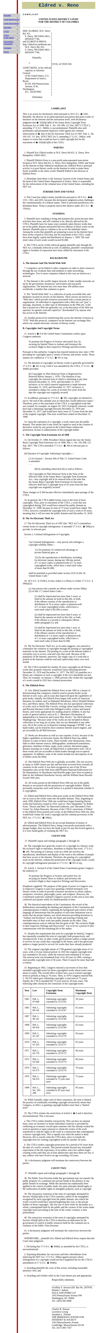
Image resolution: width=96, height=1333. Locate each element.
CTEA (6, 31)
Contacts (7, 48)
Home (6, 52)
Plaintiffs (7, 15)
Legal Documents (11, 23)
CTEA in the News (9, 36)
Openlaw (7, 27)
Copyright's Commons (8, 43)
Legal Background (11, 19)
